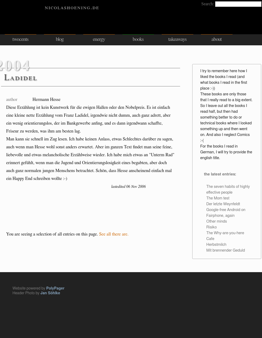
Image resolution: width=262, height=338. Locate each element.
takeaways (177, 39)
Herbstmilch (216, 245)
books (138, 39)
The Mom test (218, 198)
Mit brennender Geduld (225, 250)
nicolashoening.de (72, 7)
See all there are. (114, 234)
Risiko (211, 227)
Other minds (216, 221)
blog (60, 39)
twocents (20, 39)
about (216, 39)
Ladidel (21, 77)
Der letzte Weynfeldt (223, 204)
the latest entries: (220, 174)
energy (99, 39)
